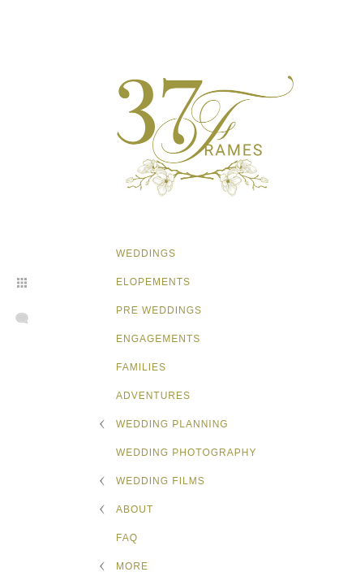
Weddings (146, 253)
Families (141, 367)
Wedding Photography (186, 452)
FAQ (127, 538)
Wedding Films (160, 481)
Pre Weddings (159, 310)
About (134, 509)
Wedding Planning (172, 424)
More (132, 566)
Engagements (158, 338)
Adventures (153, 395)
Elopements (153, 282)
